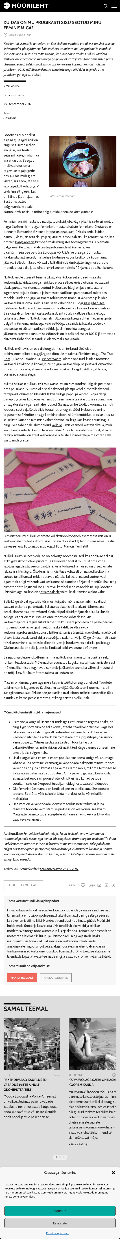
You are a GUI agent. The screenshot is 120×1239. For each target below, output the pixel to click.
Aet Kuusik (10, 117)
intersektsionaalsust (60, 232)
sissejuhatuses (94, 303)
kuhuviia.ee (99, 732)
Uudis (8, 1075)
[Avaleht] (26, 8)
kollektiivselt (26, 627)
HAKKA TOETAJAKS (56, 977)
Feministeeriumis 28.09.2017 (59, 869)
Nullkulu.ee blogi (63, 288)
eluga (31, 374)
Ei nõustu (60, 1223)
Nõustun (60, 1211)
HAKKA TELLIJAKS (22, 977)
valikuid (57, 425)
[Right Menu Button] (114, 5)
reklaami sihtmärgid (17, 572)
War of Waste (51, 359)
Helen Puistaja (79, 1144)
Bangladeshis (25, 242)
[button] (113, 1172)
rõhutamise (98, 632)
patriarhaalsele (49, 592)
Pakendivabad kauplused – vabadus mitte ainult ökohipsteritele (26, 1085)
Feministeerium (14, 95)
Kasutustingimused (57, 1233)
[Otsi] (105, 6)
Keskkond (11, 86)
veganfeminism (43, 227)
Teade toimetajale (23, 885)
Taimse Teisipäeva (80, 814)
